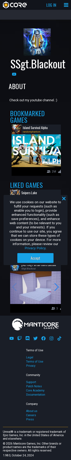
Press (30, 419)
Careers (31, 415)
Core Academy (35, 390)
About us (31, 411)
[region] (36, 230)
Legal (29, 357)
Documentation (35, 394)
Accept (35, 258)
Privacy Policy (35, 248)
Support (31, 382)
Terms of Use (34, 361)
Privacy (31, 365)
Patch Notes (34, 386)
